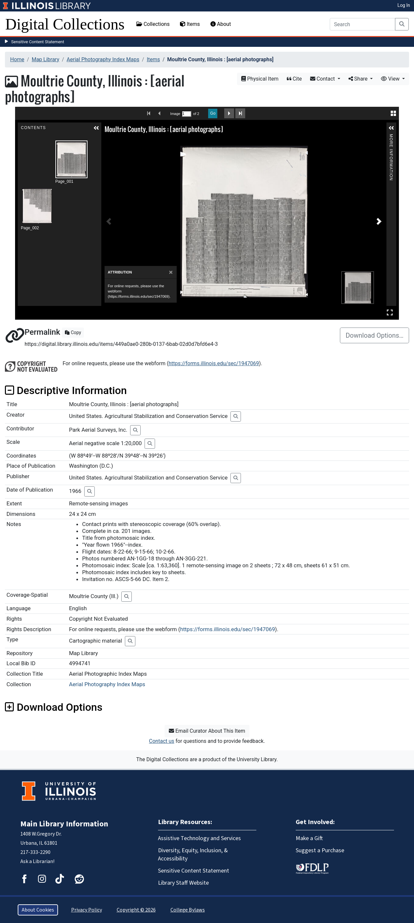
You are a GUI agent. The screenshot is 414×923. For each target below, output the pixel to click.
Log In (404, 5)
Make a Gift (309, 838)
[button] (96, 128)
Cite (294, 79)
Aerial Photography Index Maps (103, 59)
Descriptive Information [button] (66, 390)
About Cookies (38, 910)
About (220, 24)
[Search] (362, 24)
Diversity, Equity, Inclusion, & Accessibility (193, 854)
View (391, 79)
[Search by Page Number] (186, 114)
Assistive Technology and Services (199, 838)
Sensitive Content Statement (37, 41)
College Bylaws (187, 910)
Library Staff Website (183, 883)
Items (190, 24)
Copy (73, 332)
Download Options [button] (53, 707)
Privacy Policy (86, 910)
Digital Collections (65, 24)
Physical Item (260, 79)
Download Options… (374, 335)
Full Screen (390, 312)
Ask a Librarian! (37, 861)
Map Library (45, 59)
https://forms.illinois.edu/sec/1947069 (213, 363)
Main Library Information (64, 824)
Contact (323, 79)
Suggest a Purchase (320, 850)
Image (175, 114)
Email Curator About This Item (207, 731)
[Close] (171, 272)
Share (358, 79)
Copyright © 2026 (136, 910)
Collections (153, 24)
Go (212, 113)
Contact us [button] (161, 741)
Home (17, 59)
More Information (391, 137)
